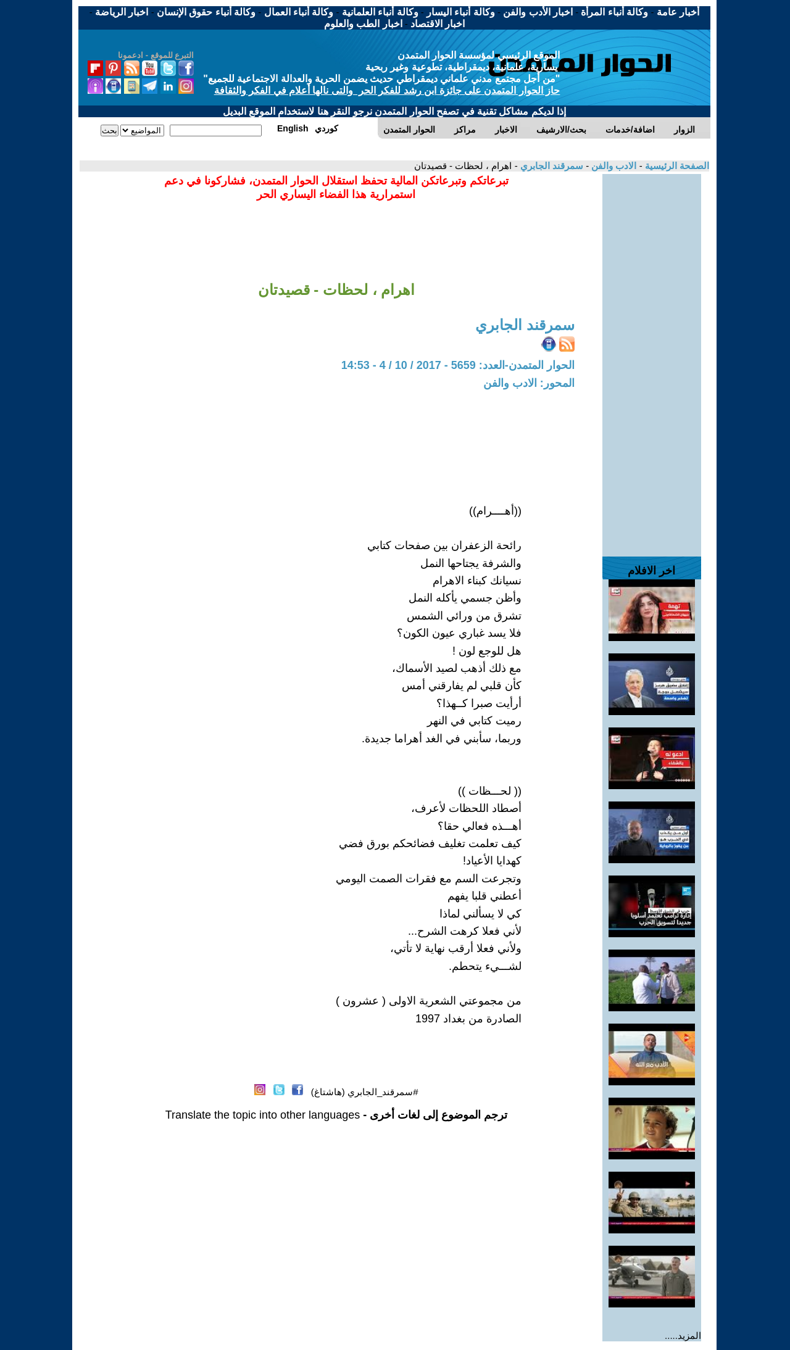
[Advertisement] (651, 359)
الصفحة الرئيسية (675, 165)
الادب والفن (612, 165)
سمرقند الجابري (550, 165)
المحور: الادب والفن (529, 383)
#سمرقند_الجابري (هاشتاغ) (364, 1092)
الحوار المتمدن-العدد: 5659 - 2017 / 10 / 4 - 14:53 (458, 365)
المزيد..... (683, 1335)
